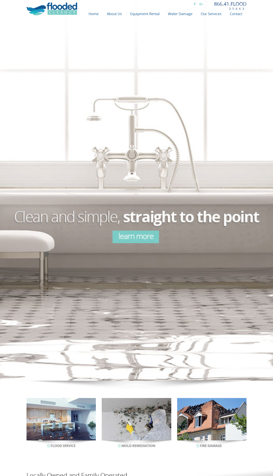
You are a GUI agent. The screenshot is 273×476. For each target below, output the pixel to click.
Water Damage (180, 13)
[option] (136, 190)
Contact (236, 13)
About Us (114, 13)
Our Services (211, 13)
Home (94, 13)
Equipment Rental (145, 13)
